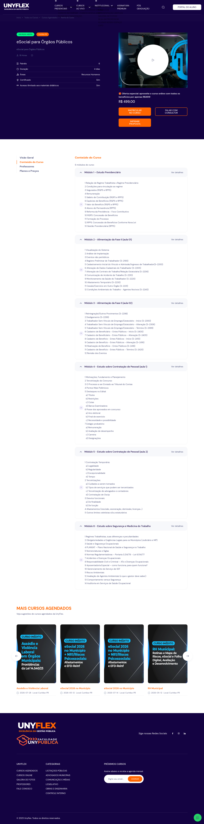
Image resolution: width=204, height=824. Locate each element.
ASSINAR (135, 779)
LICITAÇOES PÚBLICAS (56, 770)
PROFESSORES (24, 784)
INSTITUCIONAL (104, 5)
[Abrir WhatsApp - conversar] (198, 818)
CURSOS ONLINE (25, 775)
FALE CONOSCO (24, 788)
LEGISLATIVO (52, 784)
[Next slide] (187, 656)
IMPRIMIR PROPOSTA (134, 122)
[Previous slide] (16, 656)
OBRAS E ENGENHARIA (56, 788)
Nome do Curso (67, 17)
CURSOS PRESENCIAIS (63, 7)
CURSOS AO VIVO (83, 7)
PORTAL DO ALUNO (187, 7)
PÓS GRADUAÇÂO (143, 7)
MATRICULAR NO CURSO (134, 111)
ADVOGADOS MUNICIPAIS (58, 775)
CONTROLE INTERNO (56, 793)
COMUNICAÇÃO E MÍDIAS (58, 779)
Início (19, 17)
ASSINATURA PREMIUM (123, 7)
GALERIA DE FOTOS (26, 779)
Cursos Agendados (50, 17)
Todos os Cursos (31, 17)
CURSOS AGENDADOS (27, 770)
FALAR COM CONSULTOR (171, 111)
